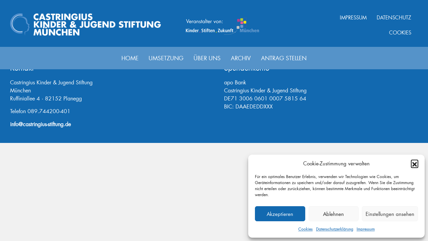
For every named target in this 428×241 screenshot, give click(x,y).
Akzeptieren (280, 214)
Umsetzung (166, 58)
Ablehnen (333, 214)
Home (130, 58)
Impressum (366, 229)
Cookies (305, 229)
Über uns (207, 58)
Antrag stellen (284, 58)
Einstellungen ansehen (390, 214)
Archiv (241, 58)
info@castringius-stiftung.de (40, 124)
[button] (414, 163)
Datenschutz (394, 17)
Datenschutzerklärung (334, 229)
